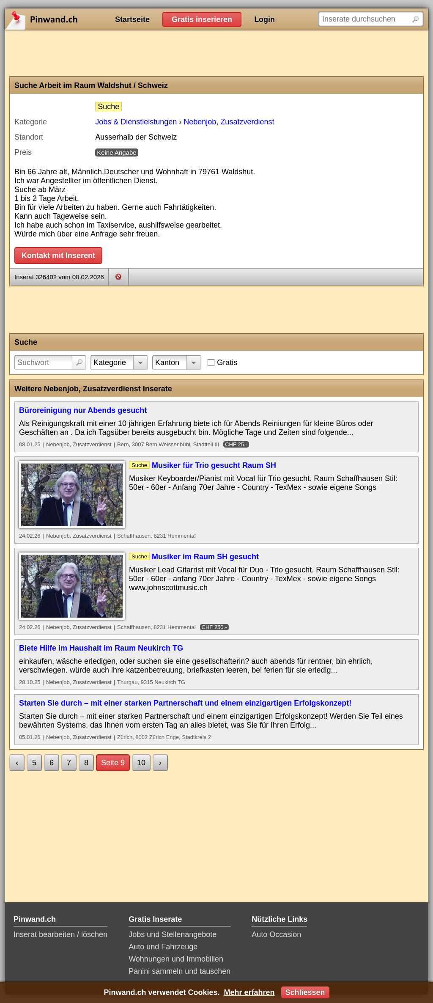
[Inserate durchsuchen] (371, 19)
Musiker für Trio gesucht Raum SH (214, 465)
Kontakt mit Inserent (58, 255)
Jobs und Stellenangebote (172, 934)
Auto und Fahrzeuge (163, 947)
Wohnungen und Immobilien (176, 959)
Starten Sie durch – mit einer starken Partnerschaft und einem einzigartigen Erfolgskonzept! (185, 703)
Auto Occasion (276, 934)
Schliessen (305, 992)
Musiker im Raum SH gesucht (205, 556)
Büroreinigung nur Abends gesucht (83, 410)
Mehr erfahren (249, 992)
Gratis (227, 362)
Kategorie (109, 362)
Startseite (132, 19)
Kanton (167, 362)
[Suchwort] (50, 362)
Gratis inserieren (202, 19)
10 (141, 762)
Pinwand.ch (68, 19)
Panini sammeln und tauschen (179, 971)
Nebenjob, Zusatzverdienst (229, 122)
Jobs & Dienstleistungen (136, 122)
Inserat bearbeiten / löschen (60, 934)
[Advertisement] (216, 53)
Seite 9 (113, 762)
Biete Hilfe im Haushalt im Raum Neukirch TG (101, 648)
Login (264, 19)
